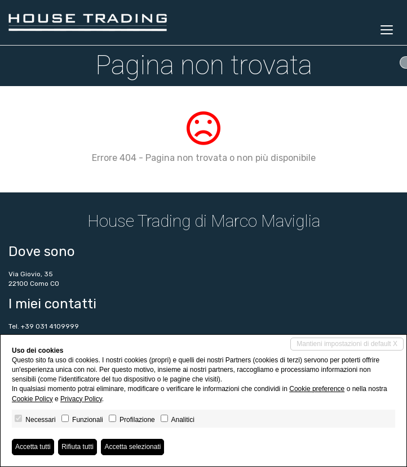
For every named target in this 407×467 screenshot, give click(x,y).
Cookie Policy (32, 399)
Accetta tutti (33, 447)
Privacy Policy (81, 399)
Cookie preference (316, 389)
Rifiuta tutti (77, 447)
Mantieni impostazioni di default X (347, 344)
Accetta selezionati (132, 447)
